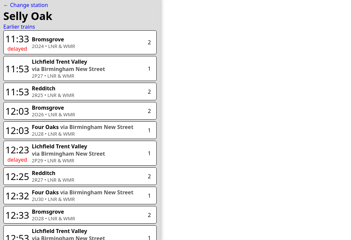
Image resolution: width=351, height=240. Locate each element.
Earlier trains (19, 26)
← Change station (25, 5)
